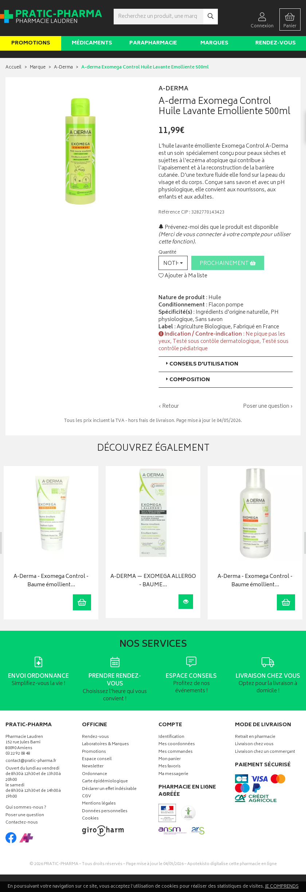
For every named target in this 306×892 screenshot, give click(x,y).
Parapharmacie (153, 43)
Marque (38, 67)
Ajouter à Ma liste (182, 276)
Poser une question (24, 815)
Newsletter (92, 767)
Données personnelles (105, 811)
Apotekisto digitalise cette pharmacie (232, 863)
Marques (214, 43)
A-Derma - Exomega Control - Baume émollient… (50, 581)
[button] (173, 263)
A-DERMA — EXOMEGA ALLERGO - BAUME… (152, 581)
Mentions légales (99, 804)
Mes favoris (169, 767)
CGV (86, 796)
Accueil (13, 67)
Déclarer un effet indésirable (109, 789)
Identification (171, 737)
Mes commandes (175, 752)
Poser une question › (268, 406)
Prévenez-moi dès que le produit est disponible (218, 227)
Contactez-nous (21, 822)
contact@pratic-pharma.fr (30, 762)
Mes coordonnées (176, 745)
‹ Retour (168, 406)
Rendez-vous (275, 43)
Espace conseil (96, 759)
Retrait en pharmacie (255, 737)
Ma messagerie (173, 774)
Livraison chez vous (254, 745)
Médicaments (92, 43)
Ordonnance (94, 774)
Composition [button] (187, 379)
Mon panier (169, 759)
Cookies (90, 819)
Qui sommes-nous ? (25, 808)
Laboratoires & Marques (105, 745)
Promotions (30, 43)
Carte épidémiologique (105, 782)
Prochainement (228, 263)
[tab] (226, 364)
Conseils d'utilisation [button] (201, 364)
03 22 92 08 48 (17, 754)
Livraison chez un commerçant (265, 752)
